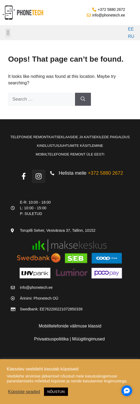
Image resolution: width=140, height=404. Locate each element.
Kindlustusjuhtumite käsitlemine (70, 146)
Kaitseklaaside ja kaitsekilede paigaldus (89, 137)
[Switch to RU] (130, 37)
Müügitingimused (88, 339)
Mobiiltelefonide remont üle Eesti (70, 154)
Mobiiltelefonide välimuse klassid (70, 326)
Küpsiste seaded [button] (24, 391)
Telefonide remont (29, 137)
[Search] (83, 99)
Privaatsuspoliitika (52, 339)
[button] (8, 32)
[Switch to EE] (130, 29)
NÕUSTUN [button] (55, 392)
